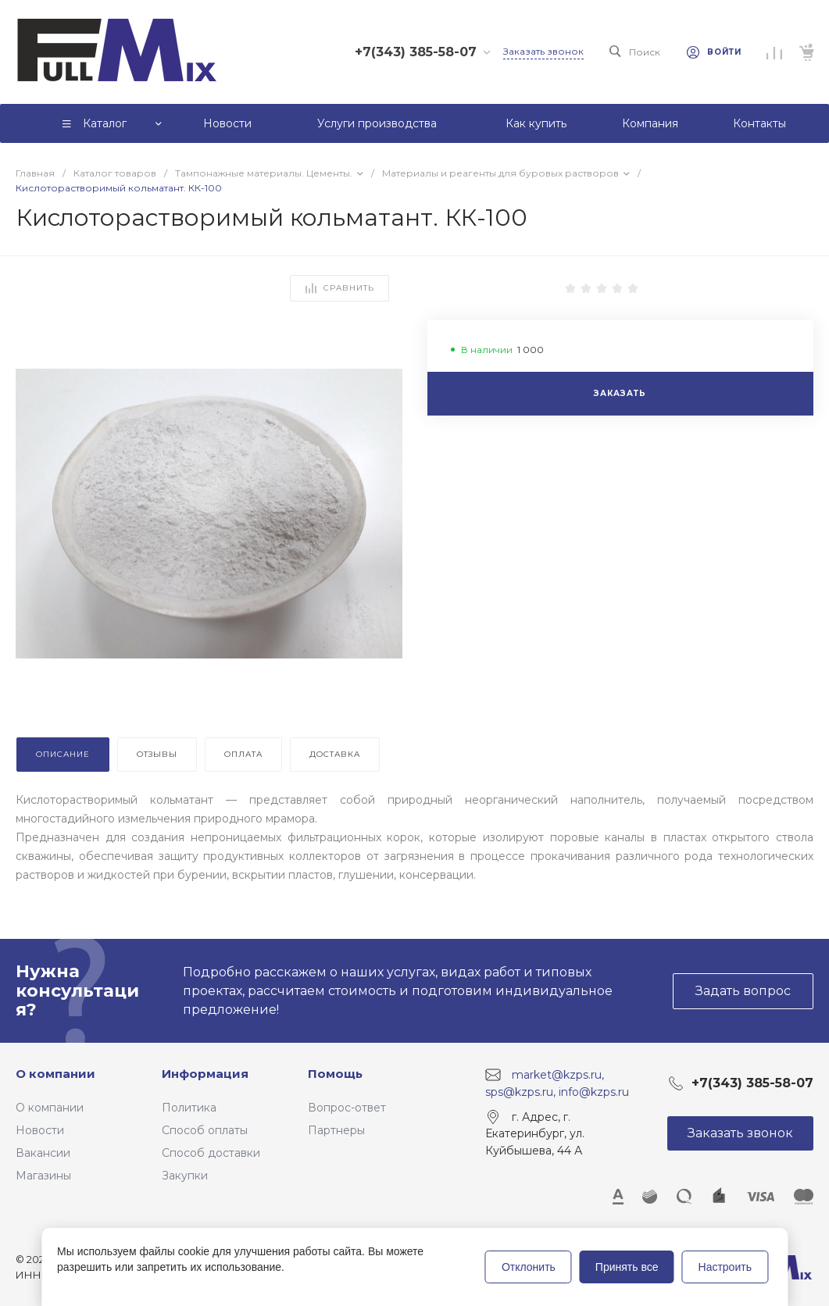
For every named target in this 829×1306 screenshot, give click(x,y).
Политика (189, 1108)
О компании (55, 1073)
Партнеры (336, 1130)
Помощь (335, 1073)
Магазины (43, 1176)
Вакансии (43, 1153)
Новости (40, 1130)
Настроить (725, 1267)
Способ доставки (211, 1153)
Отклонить (529, 1267)
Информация (205, 1073)
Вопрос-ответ (347, 1108)
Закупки (185, 1176)
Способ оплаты (205, 1130)
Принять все (627, 1267)
